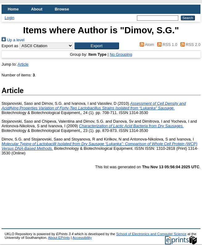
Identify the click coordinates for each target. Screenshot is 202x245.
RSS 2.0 (189, 44)
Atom (146, 44)
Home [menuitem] (13, 9)
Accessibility (82, 237)
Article (23, 64)
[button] (96, 45)
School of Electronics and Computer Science (151, 234)
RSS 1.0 (166, 44)
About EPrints (59, 237)
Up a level (13, 40)
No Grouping (121, 54)
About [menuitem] (37, 9)
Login (9, 17)
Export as (10, 45)
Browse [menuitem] (62, 9)
